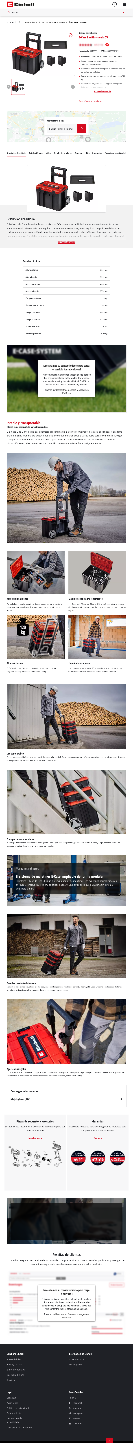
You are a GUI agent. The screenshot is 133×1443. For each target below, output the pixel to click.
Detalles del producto (63, 145)
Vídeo (48, 145)
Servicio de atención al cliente (117, 145)
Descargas (79, 145)
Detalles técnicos (36, 145)
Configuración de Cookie (19, 1419)
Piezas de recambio (94, 145)
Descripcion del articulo (16, 145)
